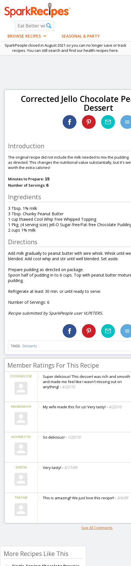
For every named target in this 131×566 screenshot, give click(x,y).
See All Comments (97, 527)
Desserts (29, 346)
